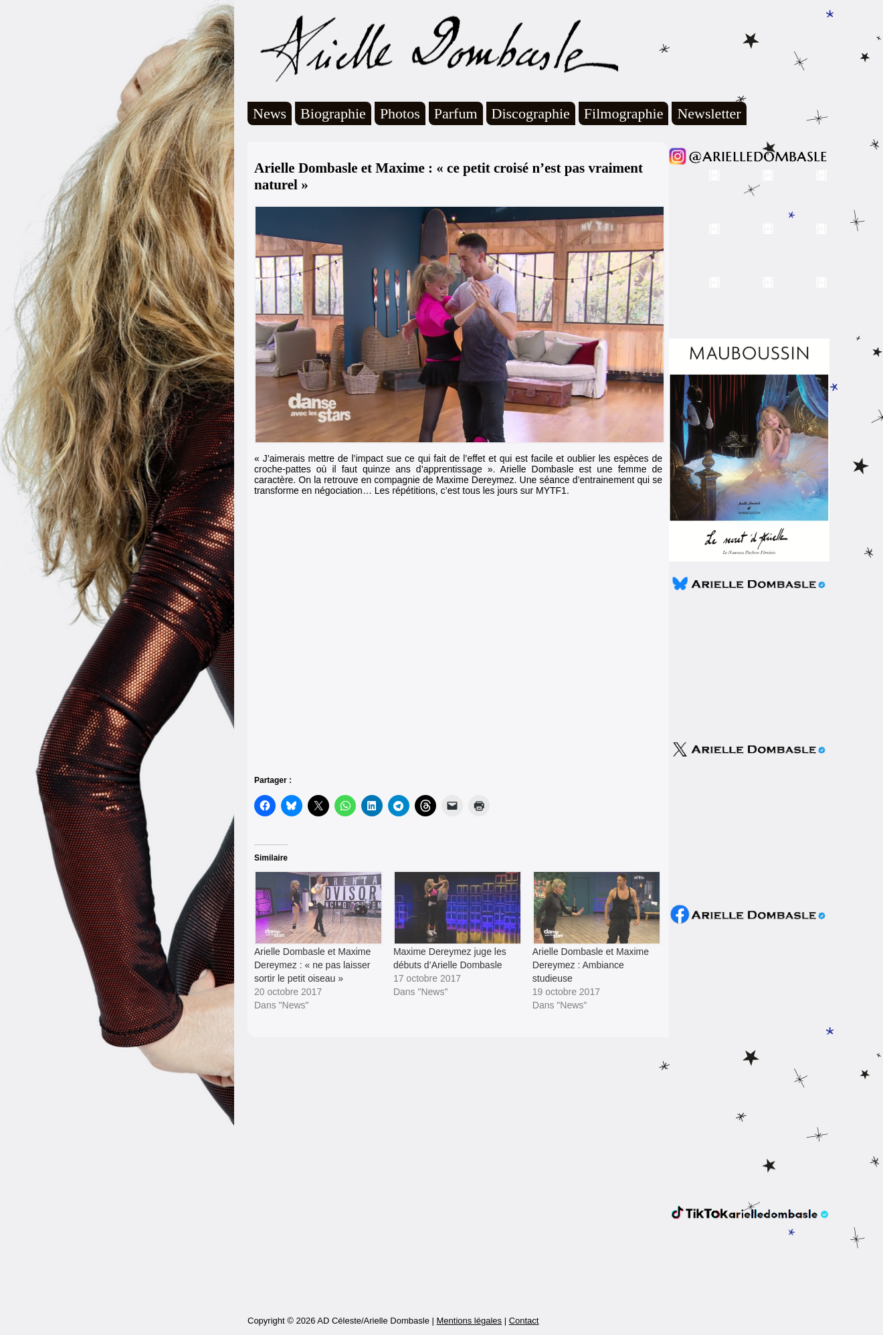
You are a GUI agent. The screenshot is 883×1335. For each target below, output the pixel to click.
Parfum (456, 113)
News (269, 113)
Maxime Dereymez (475, 479)
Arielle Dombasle (433, 47)
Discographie (531, 113)
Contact (524, 1321)
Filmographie (624, 113)
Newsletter (709, 113)
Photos (400, 113)
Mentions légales (469, 1321)
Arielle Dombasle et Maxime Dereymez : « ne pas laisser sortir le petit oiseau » (312, 965)
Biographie (333, 113)
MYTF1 (551, 490)
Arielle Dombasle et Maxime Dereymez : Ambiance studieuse (590, 965)
